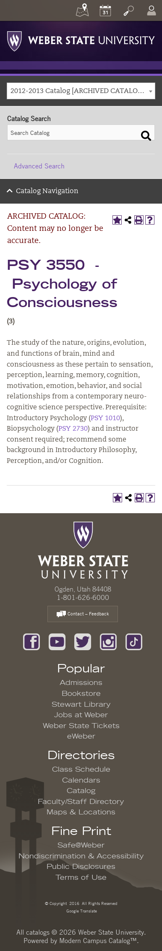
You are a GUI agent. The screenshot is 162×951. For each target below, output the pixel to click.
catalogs (38, 932)
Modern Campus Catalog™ (98, 940)
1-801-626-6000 (83, 597)
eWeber (81, 736)
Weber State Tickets (81, 726)
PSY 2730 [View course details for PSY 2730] (73, 429)
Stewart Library (81, 704)
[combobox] (81, 91)
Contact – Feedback (82, 614)
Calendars (81, 780)
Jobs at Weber (81, 715)
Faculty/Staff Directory (81, 802)
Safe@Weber (81, 845)
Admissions (81, 683)
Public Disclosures (81, 866)
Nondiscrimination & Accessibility (81, 856)
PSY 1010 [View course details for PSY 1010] (105, 418)
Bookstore (81, 693)
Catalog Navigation (47, 191)
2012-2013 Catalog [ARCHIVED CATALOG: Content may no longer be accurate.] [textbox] (82, 91)
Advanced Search (39, 166)
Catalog (81, 791)
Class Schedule (81, 769)
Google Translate (81, 910)
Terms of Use (81, 877)
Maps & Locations (81, 812)
